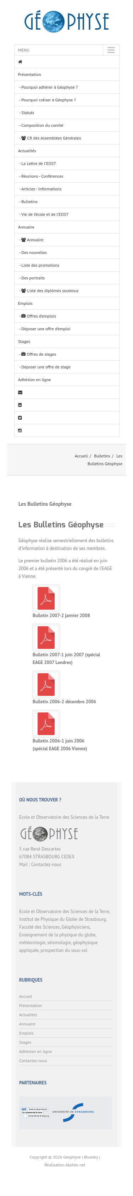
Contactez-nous (46, 865)
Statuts (27, 112)
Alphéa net (75, 1164)
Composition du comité (42, 125)
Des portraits (33, 277)
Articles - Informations (41, 188)
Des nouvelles (34, 252)
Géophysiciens (76, 927)
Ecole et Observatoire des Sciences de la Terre (64, 911)
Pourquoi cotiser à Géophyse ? (48, 99)
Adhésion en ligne (34, 379)
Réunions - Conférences (42, 176)
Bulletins (29, 201)
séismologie (59, 943)
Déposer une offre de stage (45, 366)
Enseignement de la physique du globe (57, 935)
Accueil (81, 455)
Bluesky (91, 1157)
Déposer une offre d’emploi (45, 328)
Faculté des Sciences (39, 927)
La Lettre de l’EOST (38, 163)
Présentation (29, 74)
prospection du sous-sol (63, 950)
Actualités (27, 150)
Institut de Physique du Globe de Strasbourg (62, 919)
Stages (24, 341)
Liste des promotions (40, 265)
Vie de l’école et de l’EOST (44, 214)
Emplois (25, 303)
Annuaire (26, 227)
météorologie (32, 943)
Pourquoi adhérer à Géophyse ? (49, 87)
